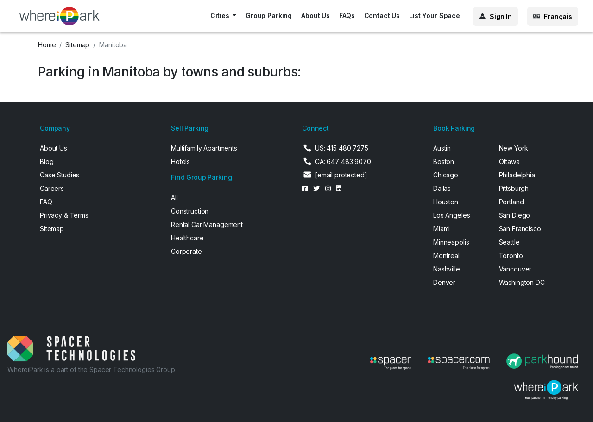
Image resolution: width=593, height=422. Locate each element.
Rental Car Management (207, 224)
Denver (444, 282)
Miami (441, 229)
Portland (511, 202)
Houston (445, 202)
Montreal (446, 255)
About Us (315, 15)
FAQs (346, 15)
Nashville (446, 269)
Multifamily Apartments (204, 148)
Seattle (509, 242)
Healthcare (187, 238)
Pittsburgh (514, 188)
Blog (46, 161)
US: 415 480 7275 (341, 148)
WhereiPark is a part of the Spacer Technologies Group (91, 369)
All (174, 198)
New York (513, 148)
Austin (442, 148)
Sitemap (77, 45)
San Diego (514, 215)
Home (47, 45)
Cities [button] (220, 15)
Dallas (442, 188)
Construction (189, 211)
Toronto (511, 255)
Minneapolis (451, 242)
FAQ (46, 202)
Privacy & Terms (64, 215)
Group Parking (269, 15)
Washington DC (522, 282)
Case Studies (59, 175)
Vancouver (515, 269)
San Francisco (520, 229)
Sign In (501, 16)
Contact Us (382, 15)
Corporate (186, 251)
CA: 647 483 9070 (343, 161)
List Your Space (434, 15)
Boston (443, 161)
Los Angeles (451, 215)
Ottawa (509, 161)
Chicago (445, 175)
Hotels (180, 161)
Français (558, 16)
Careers (52, 188)
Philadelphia (517, 175)
